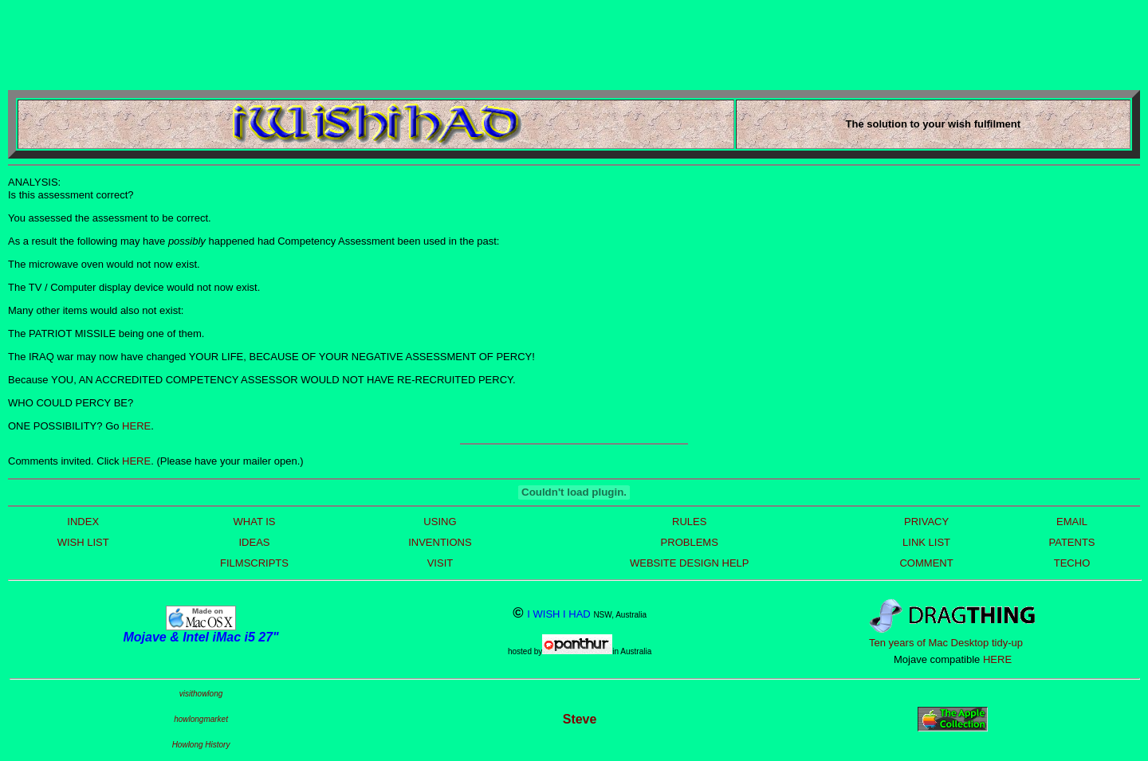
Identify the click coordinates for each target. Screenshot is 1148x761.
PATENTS (1071, 542)
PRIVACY (926, 522)
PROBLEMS (689, 542)
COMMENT (926, 563)
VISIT (440, 563)
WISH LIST (83, 542)
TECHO (1072, 563)
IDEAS (253, 542)
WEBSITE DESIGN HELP (689, 563)
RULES (689, 522)
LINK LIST (926, 542)
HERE (136, 426)
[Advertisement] (298, 44)
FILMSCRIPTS (254, 563)
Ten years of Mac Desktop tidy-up (946, 643)
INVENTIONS (439, 542)
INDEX (83, 522)
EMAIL (1071, 522)
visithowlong (200, 693)
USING (439, 522)
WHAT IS (255, 522)
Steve (580, 719)
